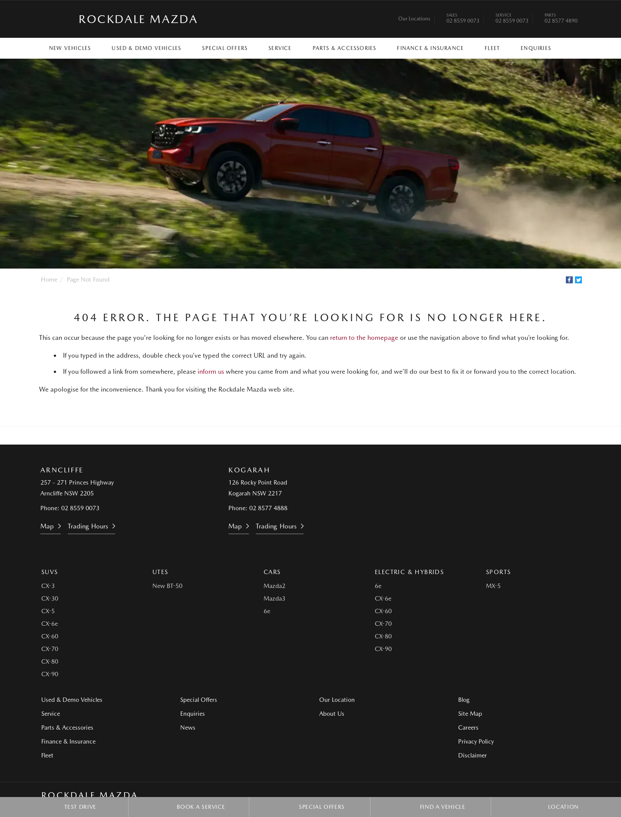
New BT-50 (167, 585)
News (187, 727)
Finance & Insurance (430, 48)
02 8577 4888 (268, 508)
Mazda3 (274, 598)
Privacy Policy (476, 741)
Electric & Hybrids (409, 571)
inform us (211, 371)
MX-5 (493, 585)
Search (569, 47)
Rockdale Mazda (138, 19)
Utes (160, 571)
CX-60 (49, 636)
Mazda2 (274, 585)
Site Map (470, 713)
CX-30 (49, 598)
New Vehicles (70, 48)
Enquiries (536, 48)
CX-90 (49, 674)
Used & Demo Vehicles (146, 48)
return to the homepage (364, 338)
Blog (463, 699)
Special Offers (225, 48)
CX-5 (48, 611)
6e (267, 611)
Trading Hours (88, 526)
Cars (272, 571)
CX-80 (49, 661)
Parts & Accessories (345, 48)
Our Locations (414, 19)
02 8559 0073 (462, 19)
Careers (468, 727)
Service (279, 48)
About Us (331, 713)
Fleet (492, 48)
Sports (498, 571)
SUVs (49, 571)
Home (49, 279)
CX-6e (49, 623)
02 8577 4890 (561, 19)
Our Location (337, 699)
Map (47, 526)
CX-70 (49, 648)
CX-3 (48, 585)
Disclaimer (472, 755)
